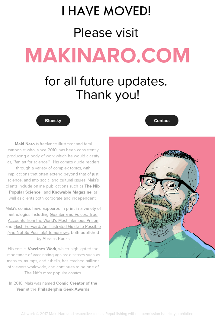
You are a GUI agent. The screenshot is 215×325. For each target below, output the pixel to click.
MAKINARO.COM (107, 54)
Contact (162, 120)
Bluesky (53, 120)
